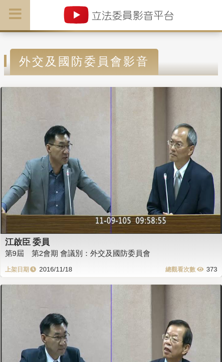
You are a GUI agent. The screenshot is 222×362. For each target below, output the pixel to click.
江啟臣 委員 (27, 241)
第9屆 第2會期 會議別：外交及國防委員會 (78, 253)
